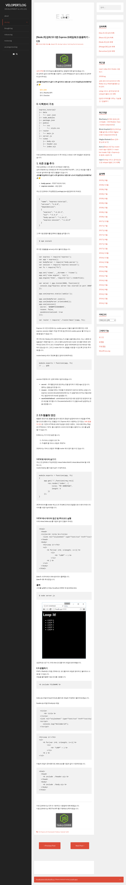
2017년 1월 (103, 249)
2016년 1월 (103, 303)
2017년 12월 (103, 221)
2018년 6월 (103, 198)
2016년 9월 (103, 267)
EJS (39, 832)
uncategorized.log (10, 47)
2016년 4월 (103, 289)
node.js (65, 44)
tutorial (63, 832)
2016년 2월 (103, 298)
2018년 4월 (103, 203)
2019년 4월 (103, 180)
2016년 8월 (103, 271)
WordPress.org (104, 351)
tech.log (70, 44)
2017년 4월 (103, 239)
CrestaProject (73, 879)
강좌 (67, 832)
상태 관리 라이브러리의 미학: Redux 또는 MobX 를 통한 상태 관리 (109, 83)
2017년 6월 (103, 230)
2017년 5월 (103, 235)
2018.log (102, 76)
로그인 (101, 337)
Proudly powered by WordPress (45, 879)
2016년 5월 (103, 285)
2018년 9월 (103, 189)
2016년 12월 (103, 253)
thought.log (8, 28)
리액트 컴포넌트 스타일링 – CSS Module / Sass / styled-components (109, 122)
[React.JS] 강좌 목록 (106, 37)
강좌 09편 (40, 71)
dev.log (6, 22)
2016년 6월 (103, 280)
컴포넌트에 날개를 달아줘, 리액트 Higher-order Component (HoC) (110, 132)
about (6, 16)
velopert (52, 44)
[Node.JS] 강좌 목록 (106, 42)
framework (51, 832)
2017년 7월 (103, 226)
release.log (8, 35)
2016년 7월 (103, 276)
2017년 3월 (103, 244)
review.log (8, 41)
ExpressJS (44, 832)
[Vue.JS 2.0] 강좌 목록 (106, 33)
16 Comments (79, 44)
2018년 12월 (103, 185)
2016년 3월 (103, 294)
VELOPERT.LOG (16, 5)
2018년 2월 (103, 212)
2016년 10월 (103, 262)
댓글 (102, 346)
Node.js (57, 832)
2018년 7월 (103, 194)
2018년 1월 (103, 217)
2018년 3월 (103, 208)
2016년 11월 (103, 258)
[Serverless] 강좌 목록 (107, 51)
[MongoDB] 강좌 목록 (107, 47)
